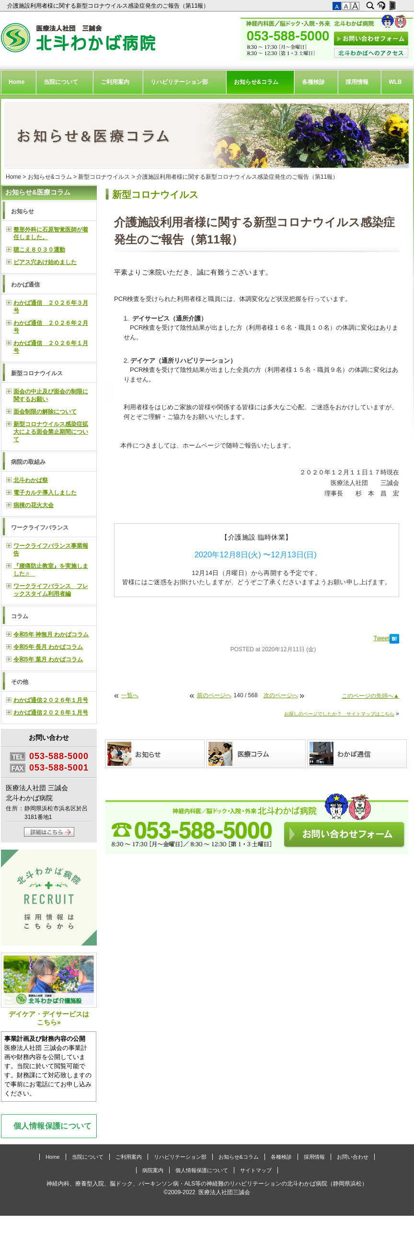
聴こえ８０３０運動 (39, 249)
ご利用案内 (115, 82)
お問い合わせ (352, 1157)
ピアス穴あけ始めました (45, 262)
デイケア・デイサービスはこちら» (49, 989)
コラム (19, 616)
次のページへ (281, 695)
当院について (61, 82)
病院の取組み (28, 462)
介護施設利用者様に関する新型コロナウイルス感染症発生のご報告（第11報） (109, 5)
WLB (395, 82)
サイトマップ (256, 1170)
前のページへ (214, 695)
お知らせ (22, 211)
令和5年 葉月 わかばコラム (48, 659)
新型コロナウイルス (104, 176)
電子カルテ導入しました (45, 492)
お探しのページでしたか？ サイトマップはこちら (339, 713)
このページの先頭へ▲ (370, 695)
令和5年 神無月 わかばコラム (51, 634)
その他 (19, 682)
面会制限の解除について (45, 411)
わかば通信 (25, 284)
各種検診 (313, 82)
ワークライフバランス (40, 527)
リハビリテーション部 (179, 82)
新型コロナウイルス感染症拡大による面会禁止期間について (50, 432)
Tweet (381, 638)
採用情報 (356, 82)
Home (16, 82)
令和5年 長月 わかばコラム (48, 647)
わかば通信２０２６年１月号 (50, 700)
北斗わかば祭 (30, 480)
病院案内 (152, 1170)
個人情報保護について (52, 1125)
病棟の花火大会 (33, 505)
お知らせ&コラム (256, 82)
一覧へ (129, 695)
